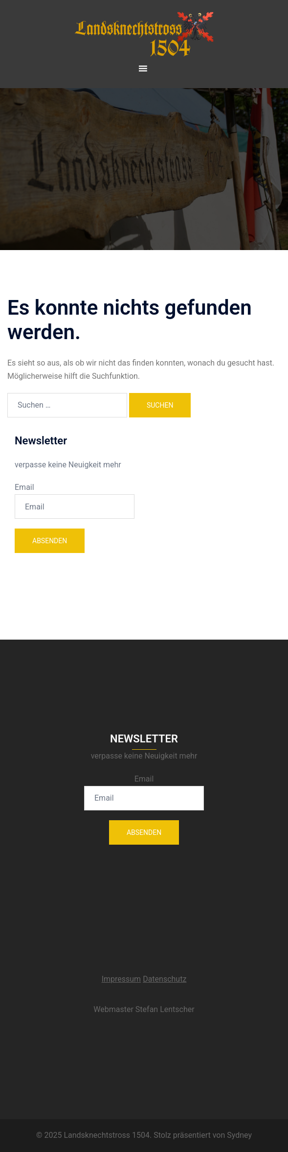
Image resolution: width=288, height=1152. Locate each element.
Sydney (239, 1135)
